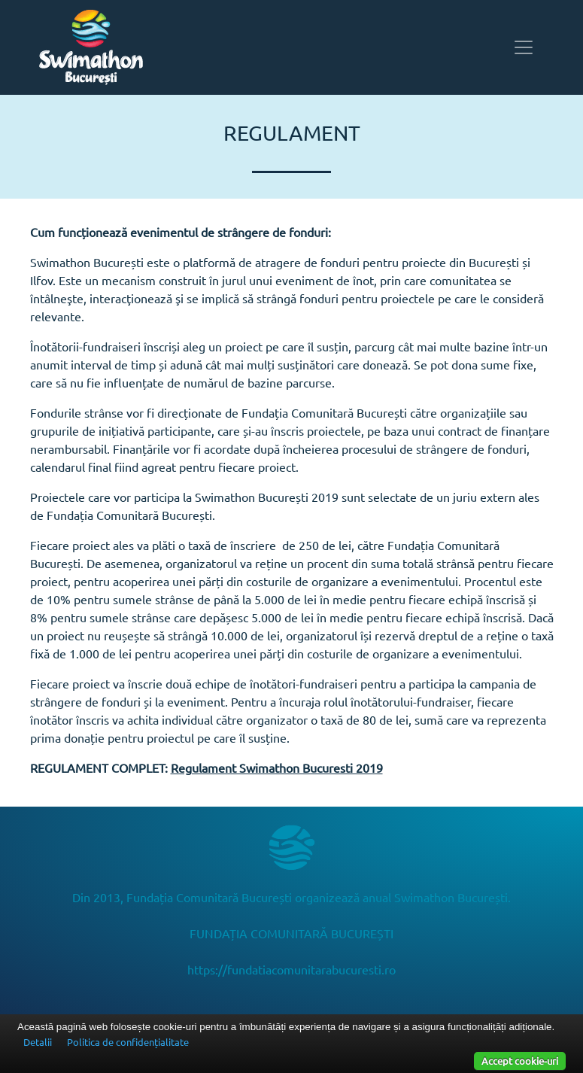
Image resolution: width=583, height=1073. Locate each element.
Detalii (37, 1041)
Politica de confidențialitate (128, 1041)
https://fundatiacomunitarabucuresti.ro (291, 969)
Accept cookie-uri (519, 1060)
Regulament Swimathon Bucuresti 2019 (277, 767)
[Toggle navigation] (524, 47)
